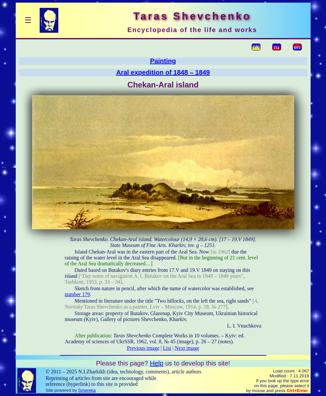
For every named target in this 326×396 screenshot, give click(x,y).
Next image (187, 348)
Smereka (87, 390)
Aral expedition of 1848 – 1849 (163, 72)
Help (156, 363)
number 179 (77, 294)
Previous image (143, 348)
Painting (163, 61)
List (167, 348)
